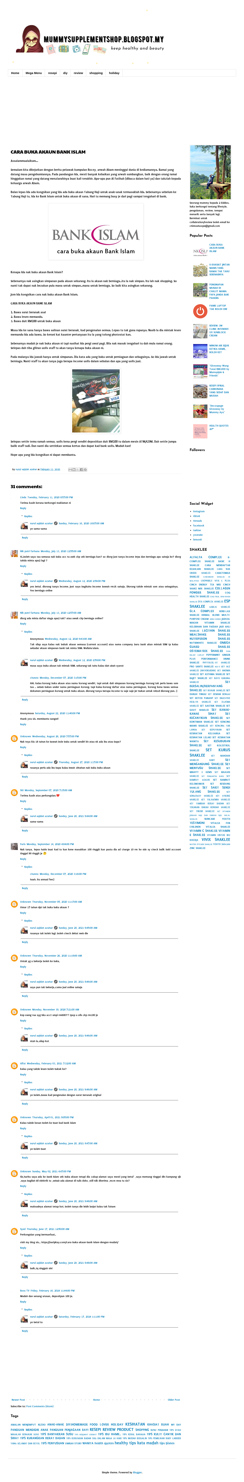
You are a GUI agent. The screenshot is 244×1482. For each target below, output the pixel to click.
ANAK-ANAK (55, 1424)
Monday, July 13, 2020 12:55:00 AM (61, 551)
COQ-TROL (215, 596)
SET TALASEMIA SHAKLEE (215, 799)
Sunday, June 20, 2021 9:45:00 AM (78, 927)
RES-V (217, 666)
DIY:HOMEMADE (77, 1424)
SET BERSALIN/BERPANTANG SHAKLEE (210, 686)
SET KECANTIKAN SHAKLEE (210, 716)
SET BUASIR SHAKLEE (214, 690)
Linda (23, 497)
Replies (28, 516)
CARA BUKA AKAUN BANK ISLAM (216, 248)
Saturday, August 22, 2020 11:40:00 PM (57, 713)
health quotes (104, 1443)
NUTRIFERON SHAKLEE (210, 639)
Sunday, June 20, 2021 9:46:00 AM (78, 981)
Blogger (137, 1472)
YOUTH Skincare (221, 844)
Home (15, 73)
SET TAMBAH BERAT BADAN (207, 803)
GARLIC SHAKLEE (219, 607)
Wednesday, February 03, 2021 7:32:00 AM (51, 1063)
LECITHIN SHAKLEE (216, 630)
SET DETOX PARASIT (201, 698)
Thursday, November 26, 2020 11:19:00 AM (57, 955)
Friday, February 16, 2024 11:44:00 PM (53, 1290)
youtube (198, 534)
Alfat (23, 1063)
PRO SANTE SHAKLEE (202, 666)
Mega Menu (34, 73)
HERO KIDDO (215, 619)
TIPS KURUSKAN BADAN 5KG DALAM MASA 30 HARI (94, 1438)
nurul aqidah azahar (41, 523)
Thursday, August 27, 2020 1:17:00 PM (81, 762)
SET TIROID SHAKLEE (202, 811)
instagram (199, 511)
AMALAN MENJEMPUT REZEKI (28, 1424)
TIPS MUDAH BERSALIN (135, 1438)
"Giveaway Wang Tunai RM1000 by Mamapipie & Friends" (219, 370)
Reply (23, 508)
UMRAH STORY (73, 1443)
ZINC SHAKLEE (197, 848)
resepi (52, 73)
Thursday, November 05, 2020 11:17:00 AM (57, 901)
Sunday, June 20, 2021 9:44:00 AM (78, 816)
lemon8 (197, 539)
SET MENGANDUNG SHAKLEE (210, 762)
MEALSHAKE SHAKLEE (210, 634)
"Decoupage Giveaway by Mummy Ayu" (217, 409)
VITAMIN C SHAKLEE (204, 831)
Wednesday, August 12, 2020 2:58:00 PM (82, 581)
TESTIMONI (197, 823)
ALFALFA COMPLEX (206, 557)
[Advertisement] (122, 110)
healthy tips (125, 1442)
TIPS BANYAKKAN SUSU (56, 1434)
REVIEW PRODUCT (118, 1429)
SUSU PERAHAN (159, 1430)
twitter (197, 530)
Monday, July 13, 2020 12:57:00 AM (61, 612)
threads (197, 520)
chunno (34, 677)
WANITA (88, 1443)
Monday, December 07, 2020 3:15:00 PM (63, 677)
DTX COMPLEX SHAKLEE (210, 601)
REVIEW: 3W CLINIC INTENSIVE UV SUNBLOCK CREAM (219, 330)
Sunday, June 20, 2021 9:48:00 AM (78, 1201)
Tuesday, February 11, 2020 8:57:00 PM (50, 497)
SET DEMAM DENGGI (219, 694)
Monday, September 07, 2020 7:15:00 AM (48, 790)
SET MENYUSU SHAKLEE (210, 766)
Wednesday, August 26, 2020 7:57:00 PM (55, 736)
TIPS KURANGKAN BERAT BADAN (42, 1438)
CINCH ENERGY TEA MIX (205, 584)
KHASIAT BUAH (158, 1424)
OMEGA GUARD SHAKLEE (210, 645)
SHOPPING (142, 1430)
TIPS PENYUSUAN (52, 1443)
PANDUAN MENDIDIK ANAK (29, 1430)
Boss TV (24, 1290)
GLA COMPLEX (202, 611)
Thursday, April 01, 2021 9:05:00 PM (53, 1117)
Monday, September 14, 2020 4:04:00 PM (50, 844)
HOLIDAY (117, 1424)
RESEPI (95, 1429)
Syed (23, 1229)
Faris (23, 844)
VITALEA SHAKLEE (218, 826)
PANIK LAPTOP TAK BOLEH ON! (218, 307)
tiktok (196, 516)
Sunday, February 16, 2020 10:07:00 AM (81, 523)
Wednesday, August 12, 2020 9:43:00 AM (68, 638)
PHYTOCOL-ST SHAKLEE (216, 662)
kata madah (147, 1442)
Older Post (174, 1399)
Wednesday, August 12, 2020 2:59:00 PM (82, 660)
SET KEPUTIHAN (211, 729)
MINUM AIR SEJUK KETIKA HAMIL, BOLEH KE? (219, 349)
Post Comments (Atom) (39, 1406)
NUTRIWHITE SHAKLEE (203, 642)
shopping (96, 73)
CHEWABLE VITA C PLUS (215, 580)
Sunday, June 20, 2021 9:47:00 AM (78, 1143)
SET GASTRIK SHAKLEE (212, 705)
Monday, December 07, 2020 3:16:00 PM (63, 873)
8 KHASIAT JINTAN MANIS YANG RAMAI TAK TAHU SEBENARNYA (219, 269)
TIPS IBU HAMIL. (109, 1434)
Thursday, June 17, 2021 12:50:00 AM (48, 1229)
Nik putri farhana (30, 551)
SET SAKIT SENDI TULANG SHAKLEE (210, 790)
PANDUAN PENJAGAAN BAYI (69, 1430)
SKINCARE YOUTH (217, 818)
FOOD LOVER (99, 1424)
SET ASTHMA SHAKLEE (212, 674)
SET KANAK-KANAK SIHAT (210, 712)
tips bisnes (167, 1443)
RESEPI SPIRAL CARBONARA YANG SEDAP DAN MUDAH (219, 390)
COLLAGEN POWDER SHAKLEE (210, 590)
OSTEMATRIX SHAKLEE (206, 651)
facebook (198, 525)
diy (65, 73)
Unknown (25, 736)
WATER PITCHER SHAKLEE (201, 844)
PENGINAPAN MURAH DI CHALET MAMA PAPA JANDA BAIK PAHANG (219, 291)
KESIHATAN (135, 1424)
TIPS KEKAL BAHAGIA (133, 1434)
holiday (114, 73)
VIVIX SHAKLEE (216, 839)
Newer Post (18, 1399)
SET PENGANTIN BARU (212, 776)
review (78, 73)
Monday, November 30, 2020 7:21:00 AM (55, 1009)
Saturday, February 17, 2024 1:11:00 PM (81, 1316)
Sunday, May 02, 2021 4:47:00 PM (51, 1171)
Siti (22, 790)
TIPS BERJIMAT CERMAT (86, 1434)
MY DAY (176, 1424)
